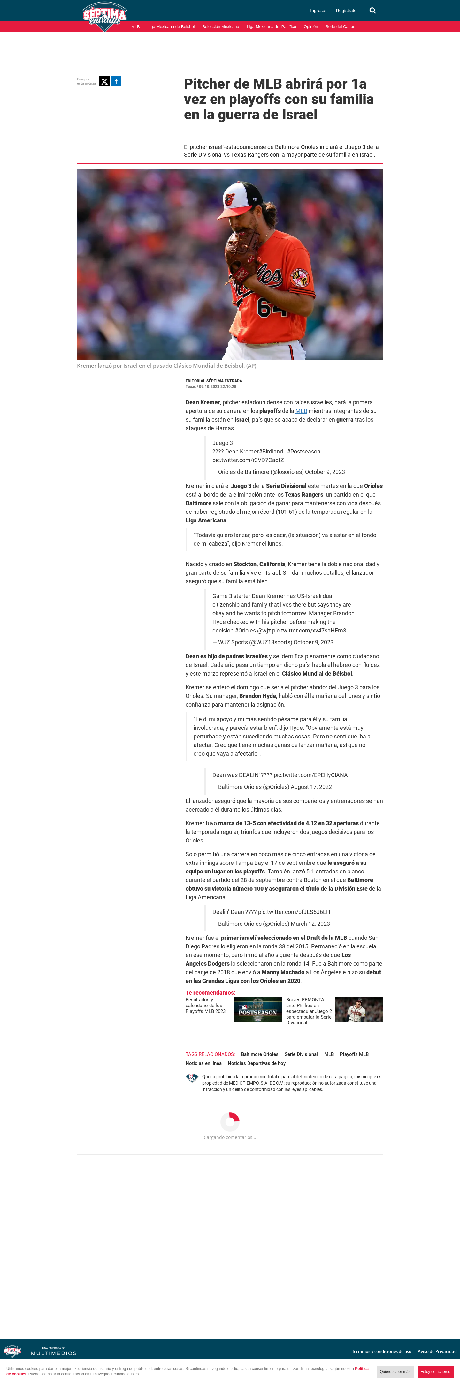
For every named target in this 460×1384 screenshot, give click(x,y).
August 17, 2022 (311, 787)
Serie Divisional (301, 1054)
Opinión (311, 26)
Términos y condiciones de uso (381, 1351)
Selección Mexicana (220, 26)
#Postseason (303, 451)
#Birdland (271, 451)
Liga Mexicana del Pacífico (271, 26)
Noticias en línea (204, 1063)
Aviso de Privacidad (437, 1351)
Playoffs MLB (354, 1054)
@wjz (264, 630)
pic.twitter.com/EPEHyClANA (311, 775)
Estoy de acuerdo (435, 1371)
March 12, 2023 (310, 924)
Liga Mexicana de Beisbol (171, 26)
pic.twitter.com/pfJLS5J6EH (294, 912)
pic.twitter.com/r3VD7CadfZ (248, 460)
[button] (104, 81)
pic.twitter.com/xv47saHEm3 (309, 630)
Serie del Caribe (340, 26)
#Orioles (245, 630)
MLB (135, 26)
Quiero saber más (395, 1371)
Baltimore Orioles (260, 1054)
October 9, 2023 (325, 472)
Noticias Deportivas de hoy (257, 1063)
